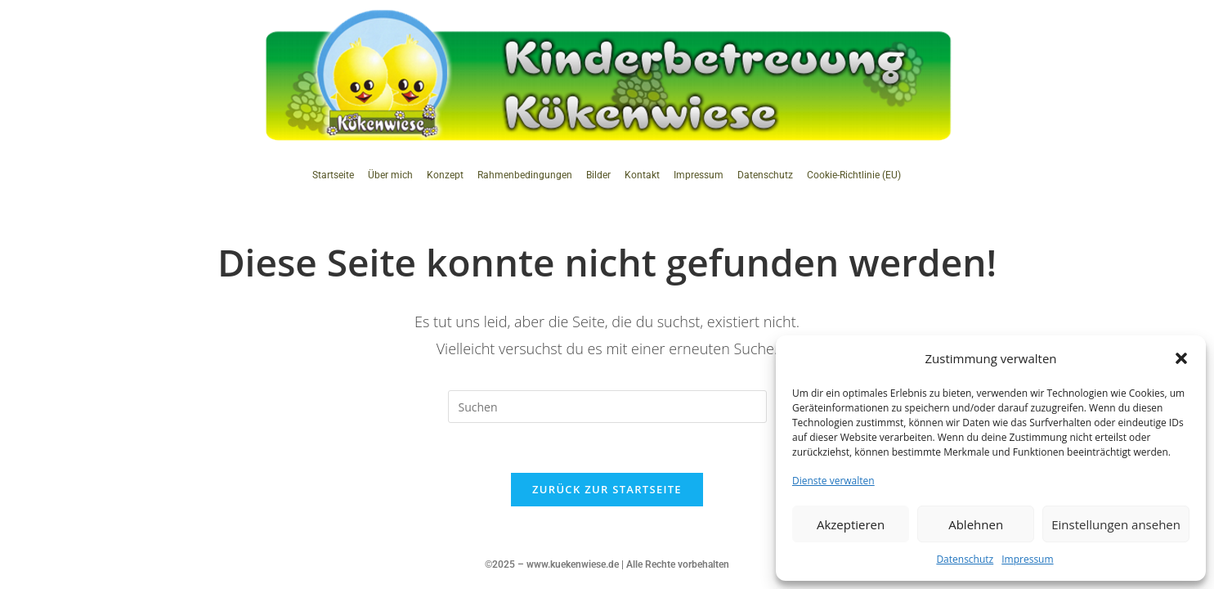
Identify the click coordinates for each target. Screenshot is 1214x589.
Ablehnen (975, 524)
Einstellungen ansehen (1115, 524)
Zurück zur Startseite (607, 489)
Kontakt (642, 175)
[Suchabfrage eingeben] (607, 406)
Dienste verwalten (833, 481)
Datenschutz (964, 559)
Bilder (598, 175)
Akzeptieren (851, 524)
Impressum (1027, 559)
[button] (1181, 358)
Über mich (390, 175)
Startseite (333, 175)
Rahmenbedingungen (524, 175)
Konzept (445, 175)
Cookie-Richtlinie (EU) (854, 175)
